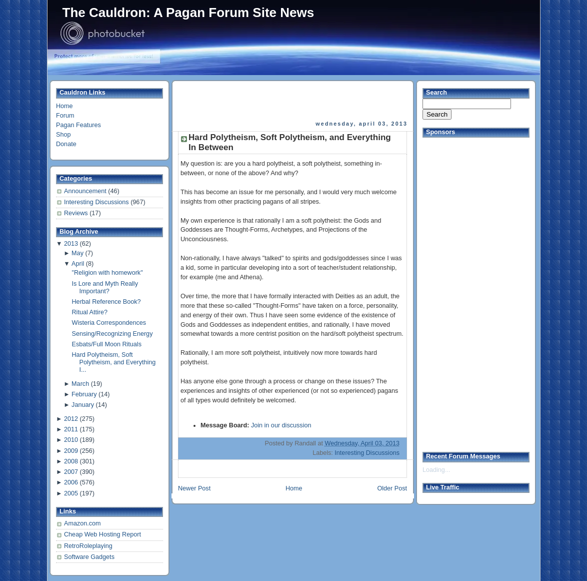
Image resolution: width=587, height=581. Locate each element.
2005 (71, 493)
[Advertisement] (293, 101)
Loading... (436, 469)
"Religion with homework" (107, 272)
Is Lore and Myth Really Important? (105, 287)
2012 (71, 418)
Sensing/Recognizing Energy (112, 333)
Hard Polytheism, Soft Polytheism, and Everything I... (114, 362)
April (78, 263)
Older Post (392, 488)
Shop (63, 134)
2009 (71, 450)
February (84, 394)
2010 (71, 439)
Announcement (86, 191)
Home (64, 106)
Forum (65, 115)
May (78, 253)
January (83, 404)
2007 (71, 471)
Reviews (77, 213)
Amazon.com (82, 523)
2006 (71, 482)
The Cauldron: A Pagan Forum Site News (188, 12)
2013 (71, 243)
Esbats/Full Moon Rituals (107, 344)
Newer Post (194, 488)
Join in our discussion (281, 425)
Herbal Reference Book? (106, 301)
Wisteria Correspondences (109, 322)
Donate (66, 144)
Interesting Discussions (97, 202)
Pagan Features (78, 125)
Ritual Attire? (90, 312)
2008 (71, 461)
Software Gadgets (89, 556)
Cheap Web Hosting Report (102, 534)
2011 (71, 429)
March (80, 383)
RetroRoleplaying (88, 545)
